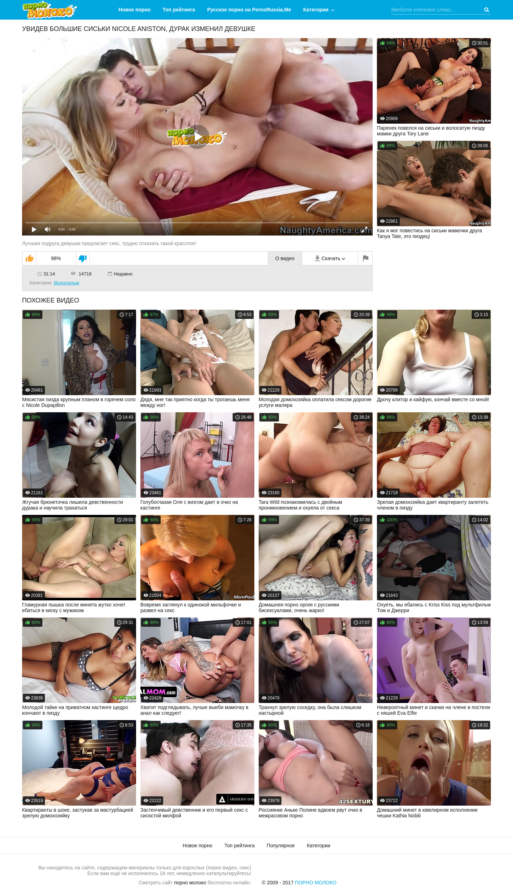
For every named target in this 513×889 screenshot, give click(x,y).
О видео (285, 258)
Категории (315, 9)
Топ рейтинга (179, 9)
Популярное (281, 845)
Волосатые (66, 282)
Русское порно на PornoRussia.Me (249, 9)
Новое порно (135, 9)
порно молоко (190, 882)
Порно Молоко (316, 882)
